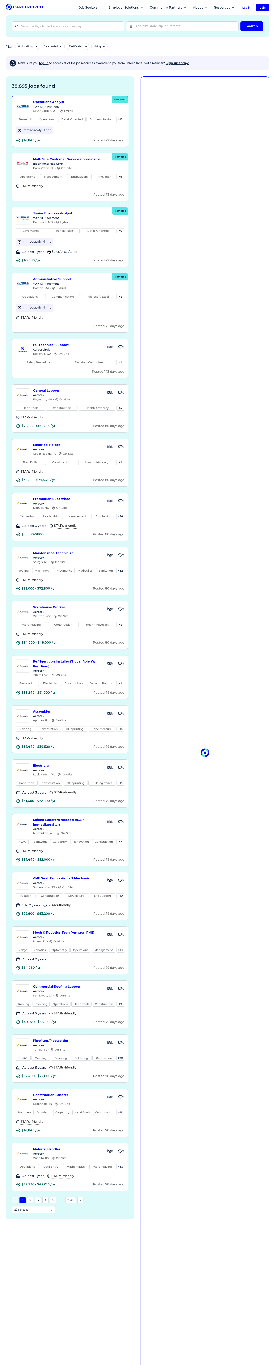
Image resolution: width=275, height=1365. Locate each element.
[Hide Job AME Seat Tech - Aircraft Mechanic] (109, 880)
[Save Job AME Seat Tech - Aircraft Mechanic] (120, 880)
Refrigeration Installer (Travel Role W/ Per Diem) (67, 664)
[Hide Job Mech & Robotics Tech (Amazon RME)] (109, 934)
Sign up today (177, 63)
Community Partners (168, 7)
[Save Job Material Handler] (120, 1151)
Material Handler (67, 1149)
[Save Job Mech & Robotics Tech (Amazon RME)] (120, 934)
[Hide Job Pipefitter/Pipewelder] (109, 1043)
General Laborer (67, 390)
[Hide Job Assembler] (109, 713)
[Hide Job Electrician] (109, 767)
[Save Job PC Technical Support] (120, 347)
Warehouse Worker (67, 607)
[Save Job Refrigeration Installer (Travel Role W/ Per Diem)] (120, 663)
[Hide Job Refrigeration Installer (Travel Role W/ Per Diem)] (109, 663)
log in (44, 63)
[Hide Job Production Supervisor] (109, 501)
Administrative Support (70, 279)
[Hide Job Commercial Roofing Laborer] (109, 988)
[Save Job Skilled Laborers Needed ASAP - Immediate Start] (120, 822)
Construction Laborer (67, 1095)
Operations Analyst (70, 102)
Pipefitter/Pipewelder (67, 1041)
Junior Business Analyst (70, 213)
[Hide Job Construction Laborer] (109, 1097)
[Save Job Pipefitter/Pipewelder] (120, 1043)
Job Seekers (90, 7)
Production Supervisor (67, 499)
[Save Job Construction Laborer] (120, 1097)
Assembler (67, 711)
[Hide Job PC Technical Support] (109, 347)
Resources (224, 7)
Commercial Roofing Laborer (67, 986)
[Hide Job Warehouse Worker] (109, 609)
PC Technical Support (67, 345)
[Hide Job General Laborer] (109, 392)
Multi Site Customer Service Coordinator (70, 159)
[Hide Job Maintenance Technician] (109, 555)
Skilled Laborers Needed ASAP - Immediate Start (67, 822)
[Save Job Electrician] (120, 767)
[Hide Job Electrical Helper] (109, 447)
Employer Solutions (125, 7)
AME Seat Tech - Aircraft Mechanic (67, 878)
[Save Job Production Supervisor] (120, 501)
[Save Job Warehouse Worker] (120, 609)
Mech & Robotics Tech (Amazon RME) (67, 932)
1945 (70, 1200)
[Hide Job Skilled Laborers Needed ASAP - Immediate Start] (109, 822)
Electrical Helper (67, 445)
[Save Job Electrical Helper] (120, 447)
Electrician (67, 765)
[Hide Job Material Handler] (109, 1151)
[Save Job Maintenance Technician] (120, 555)
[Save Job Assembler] (120, 713)
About (200, 7)
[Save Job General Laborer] (120, 392)
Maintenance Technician (67, 553)
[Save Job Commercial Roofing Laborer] (120, 988)
